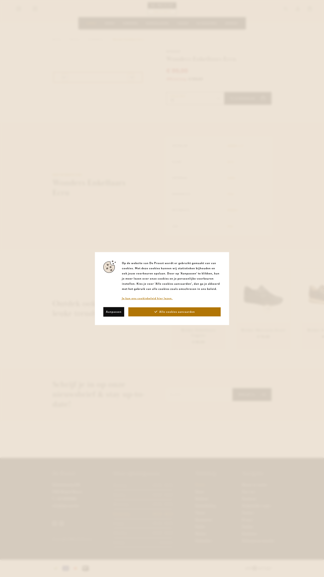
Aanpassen (114, 312)
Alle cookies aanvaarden (174, 312)
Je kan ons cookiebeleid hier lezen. (147, 298)
